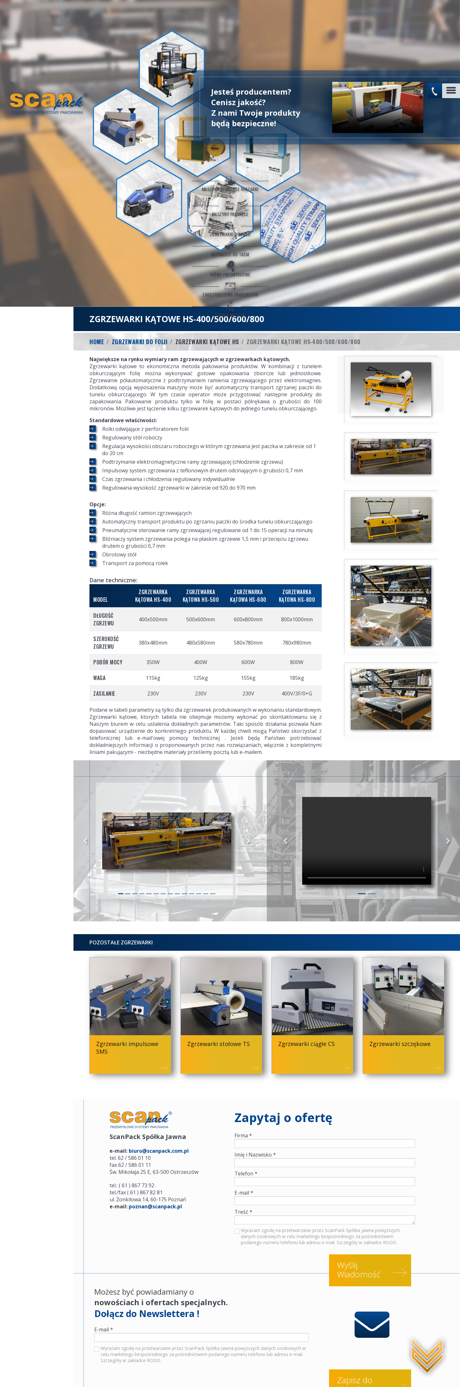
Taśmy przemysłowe (36, 206)
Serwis (60, 1372)
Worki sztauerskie (95, 1372)
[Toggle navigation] (451, 13)
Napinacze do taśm (37, 185)
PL (13, 6)
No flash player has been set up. (380, 30)
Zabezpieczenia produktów (36, 227)
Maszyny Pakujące (37, 142)
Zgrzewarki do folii (36, 163)
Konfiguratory (29, 1372)
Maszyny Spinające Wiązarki (37, 112)
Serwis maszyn (36, 248)
